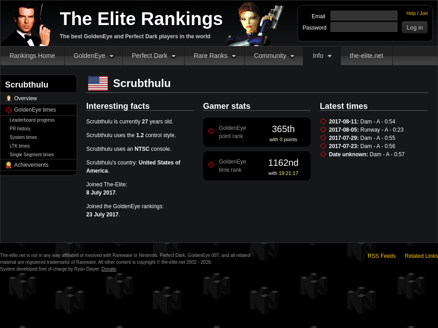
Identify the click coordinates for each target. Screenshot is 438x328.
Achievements (31, 165)
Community (270, 55)
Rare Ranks (211, 55)
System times (23, 137)
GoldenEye (89, 55)
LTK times (20, 146)
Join (424, 13)
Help (411, 13)
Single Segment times (32, 154)
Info (318, 55)
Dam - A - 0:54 (378, 121)
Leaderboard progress (32, 120)
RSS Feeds (382, 256)
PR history (20, 128)
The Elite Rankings (141, 19)
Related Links (421, 256)
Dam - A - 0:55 (378, 138)
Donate (108, 269)
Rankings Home (32, 55)
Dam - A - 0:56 (378, 146)
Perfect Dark (149, 55)
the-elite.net (366, 55)
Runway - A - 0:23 (382, 130)
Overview (25, 98)
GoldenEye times (35, 110)
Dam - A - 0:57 (387, 154)
